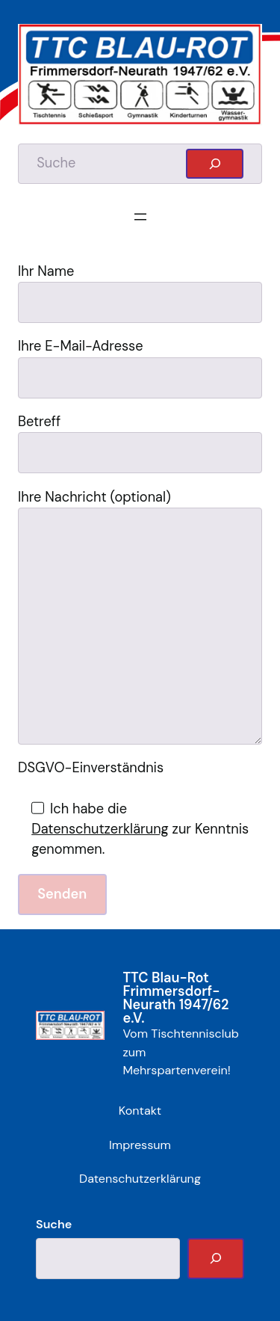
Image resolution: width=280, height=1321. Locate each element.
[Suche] (215, 1258)
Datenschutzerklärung (100, 829)
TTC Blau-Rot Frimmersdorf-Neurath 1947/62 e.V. (175, 998)
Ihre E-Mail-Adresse (140, 367)
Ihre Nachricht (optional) (140, 616)
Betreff (140, 443)
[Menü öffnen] (140, 217)
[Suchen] (214, 164)
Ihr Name (140, 292)
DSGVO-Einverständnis (91, 768)
